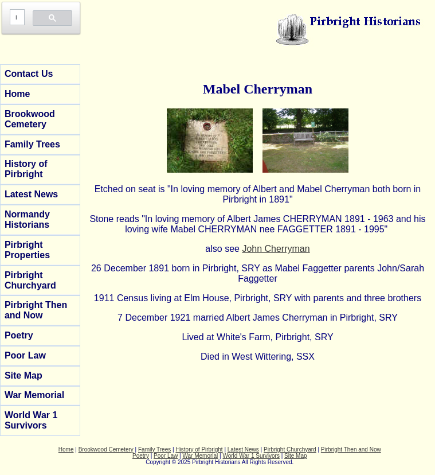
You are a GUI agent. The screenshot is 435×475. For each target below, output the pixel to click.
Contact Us (29, 74)
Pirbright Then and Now (36, 310)
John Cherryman (275, 249)
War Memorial (34, 395)
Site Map (23, 375)
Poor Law (25, 355)
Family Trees (32, 144)
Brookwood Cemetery (30, 119)
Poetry (19, 335)
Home (17, 94)
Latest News (31, 194)
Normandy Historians (27, 219)
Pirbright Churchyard (30, 280)
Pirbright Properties (27, 250)
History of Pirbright (26, 169)
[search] (16, 17)
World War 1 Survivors (31, 420)
